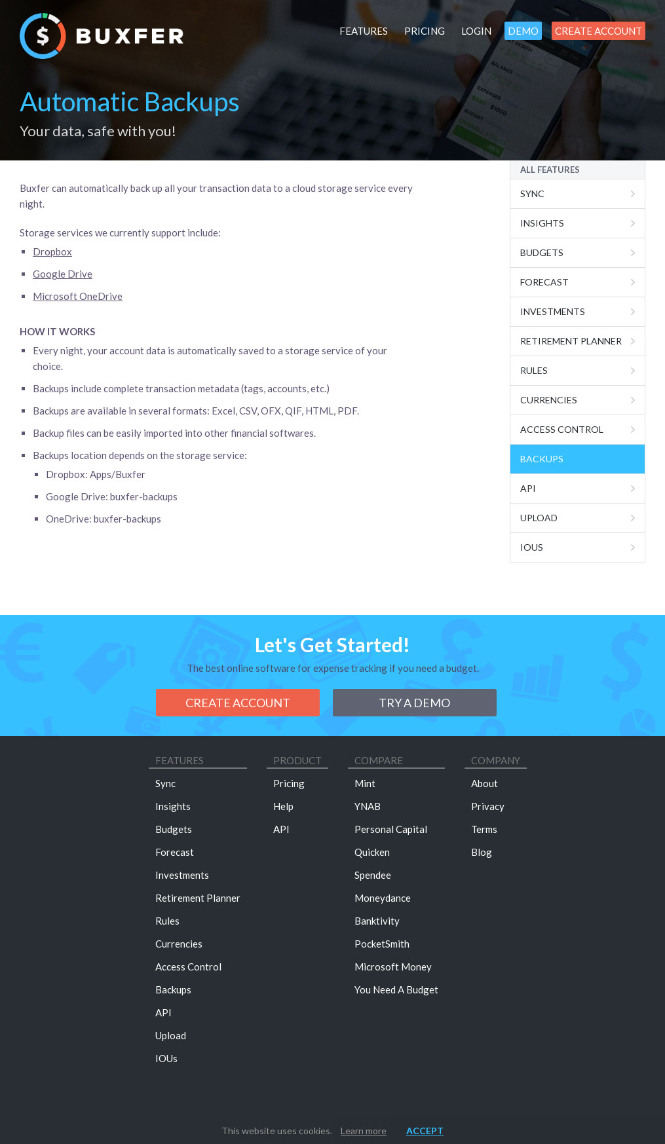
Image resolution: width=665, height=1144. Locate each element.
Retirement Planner (571, 340)
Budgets (541, 252)
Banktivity (377, 921)
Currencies (548, 399)
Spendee (372, 875)
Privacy (487, 806)
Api (528, 488)
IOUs (531, 547)
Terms (484, 829)
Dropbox (52, 251)
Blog (481, 852)
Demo (523, 31)
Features (363, 31)
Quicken (372, 852)
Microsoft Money (393, 966)
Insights (542, 223)
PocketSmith (381, 944)
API (163, 1012)
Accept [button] (425, 1130)
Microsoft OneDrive (78, 296)
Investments (552, 311)
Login (476, 31)
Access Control (561, 429)
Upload (539, 517)
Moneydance (382, 898)
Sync (532, 193)
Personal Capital (390, 829)
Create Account (598, 31)
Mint (364, 783)
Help (283, 806)
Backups (541, 458)
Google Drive (62, 274)
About (484, 783)
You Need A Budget (396, 989)
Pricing (424, 31)
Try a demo (414, 702)
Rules (534, 370)
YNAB (367, 806)
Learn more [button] (364, 1130)
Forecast (544, 281)
